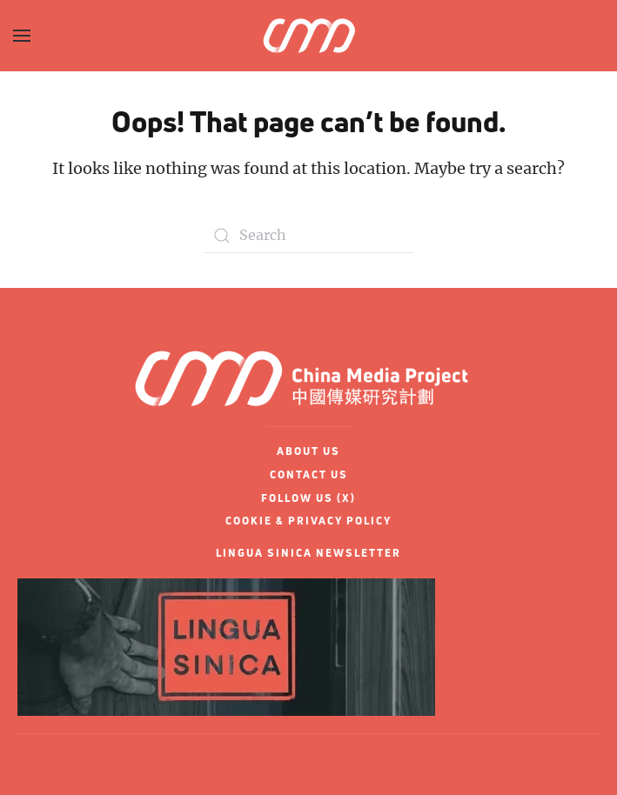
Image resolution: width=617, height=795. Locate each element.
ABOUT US (308, 451)
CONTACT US (309, 474)
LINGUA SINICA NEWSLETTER (308, 552)
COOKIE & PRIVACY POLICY (308, 520)
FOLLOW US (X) (308, 498)
